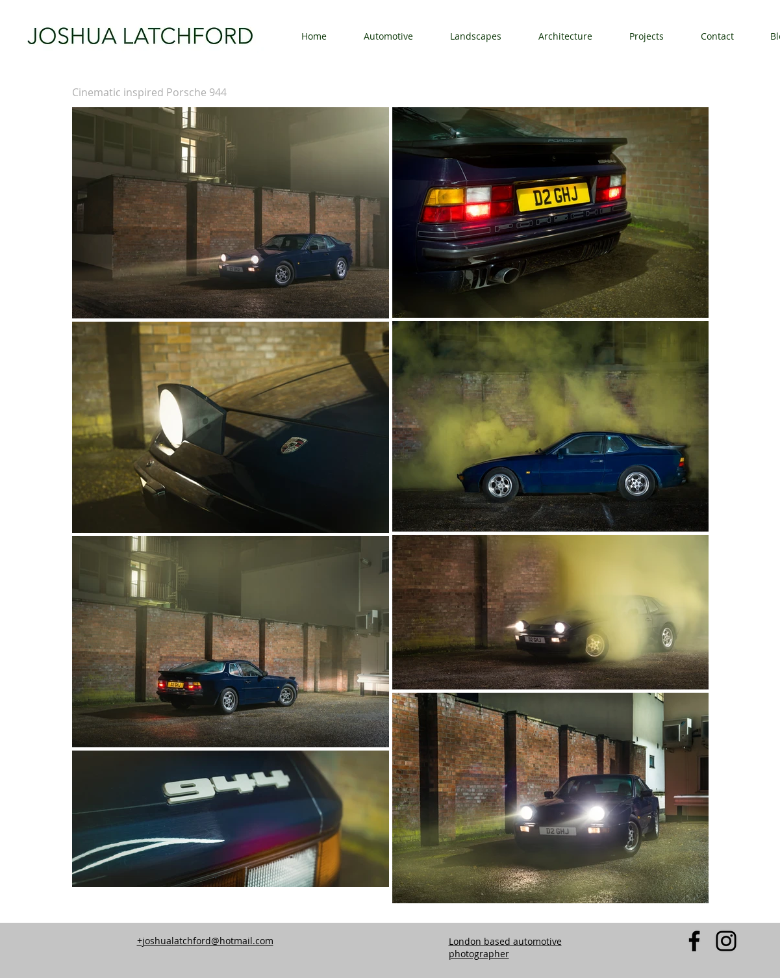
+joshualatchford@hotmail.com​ (205, 940)
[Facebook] (694, 941)
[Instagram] (726, 941)
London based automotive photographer (505, 947)
